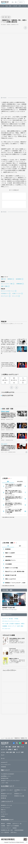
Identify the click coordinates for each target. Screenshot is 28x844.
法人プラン (3, 812)
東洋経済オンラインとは (6, 805)
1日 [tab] (8, 545)
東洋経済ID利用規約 (19, 830)
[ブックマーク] (25, 27)
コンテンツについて (5, 807)
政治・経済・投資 (6, 17)
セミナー (3, 749)
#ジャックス (15, 296)
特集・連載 (8, 5)
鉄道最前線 (8, 549)
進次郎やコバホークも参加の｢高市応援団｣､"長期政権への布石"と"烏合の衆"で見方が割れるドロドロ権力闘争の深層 (8, 425)
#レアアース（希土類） (8, 618)
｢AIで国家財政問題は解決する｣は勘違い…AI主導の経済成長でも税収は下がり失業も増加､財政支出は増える (8, 448)
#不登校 (16, 618)
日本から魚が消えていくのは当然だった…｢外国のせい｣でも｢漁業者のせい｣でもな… (13, 486)
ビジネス (3, 752)
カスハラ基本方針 (5, 832)
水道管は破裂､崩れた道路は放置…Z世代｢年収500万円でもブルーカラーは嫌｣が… (13, 498)
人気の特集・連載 (7, 543)
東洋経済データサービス (6, 793)
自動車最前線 (8, 556)
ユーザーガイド (4, 814)
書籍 (15, 749)
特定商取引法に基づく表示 (7, 830)
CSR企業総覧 (8, 564)
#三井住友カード (4, 293)
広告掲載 (3, 825)
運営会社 (3, 823)
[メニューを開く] (26, 2)
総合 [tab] (8, 481)
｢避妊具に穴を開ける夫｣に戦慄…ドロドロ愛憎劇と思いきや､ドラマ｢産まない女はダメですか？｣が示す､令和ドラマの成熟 (8, 350)
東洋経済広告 (4, 795)
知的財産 (15, 828)
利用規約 (3, 816)
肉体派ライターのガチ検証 (11, 567)
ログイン (21, 2)
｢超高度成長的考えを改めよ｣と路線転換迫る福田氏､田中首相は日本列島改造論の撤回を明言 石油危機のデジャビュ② (8, 415)
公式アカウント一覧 (16, 823)
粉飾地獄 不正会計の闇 (10, 575)
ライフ (2, 755)
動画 (20, 5)
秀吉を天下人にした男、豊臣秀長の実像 (14, 571)
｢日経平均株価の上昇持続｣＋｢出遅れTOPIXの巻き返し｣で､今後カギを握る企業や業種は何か (8, 365)
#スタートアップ (12, 626)
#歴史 (22, 626)
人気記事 (15, 5)
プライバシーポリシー (6, 828)
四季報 (9, 749)
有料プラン (3, 809)
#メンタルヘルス (6, 628)
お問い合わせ (14, 832)
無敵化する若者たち (14, 658)
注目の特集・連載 (7, 590)
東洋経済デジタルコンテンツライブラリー (10, 780)
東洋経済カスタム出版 (19, 795)
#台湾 (18, 626)
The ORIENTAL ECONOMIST (7, 774)
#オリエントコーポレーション (7, 290)
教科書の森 (3, 798)
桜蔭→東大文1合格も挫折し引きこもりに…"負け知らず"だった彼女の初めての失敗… (13, 492)
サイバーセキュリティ (6, 764)
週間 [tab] (20, 545)
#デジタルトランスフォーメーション (11, 621)
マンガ (24, 5)
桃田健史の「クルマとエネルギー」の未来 (15, 582)
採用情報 (9, 823)
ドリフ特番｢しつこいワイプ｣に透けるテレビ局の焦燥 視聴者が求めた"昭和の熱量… (13, 511)
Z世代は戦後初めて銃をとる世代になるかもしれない (17, 639)
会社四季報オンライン (6, 776)
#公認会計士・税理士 (19, 623)
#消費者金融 (19, 283)
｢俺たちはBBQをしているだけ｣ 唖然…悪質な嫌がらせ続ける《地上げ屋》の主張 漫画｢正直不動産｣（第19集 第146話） (8, 342)
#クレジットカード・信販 (6, 283)
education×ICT (4, 762)
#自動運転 (4, 626)
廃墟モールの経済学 (10, 552)
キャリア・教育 (19, 752)
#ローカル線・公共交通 (8, 623)
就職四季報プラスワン (10, 560)
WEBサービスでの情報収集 (13, 825)
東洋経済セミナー (18, 793)
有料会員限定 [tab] (20, 481)
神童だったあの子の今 (10, 579)
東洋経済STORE (4, 778)
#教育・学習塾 (4, 286)
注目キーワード (6, 614)
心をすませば (12, 648)
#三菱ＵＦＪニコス (16, 293)
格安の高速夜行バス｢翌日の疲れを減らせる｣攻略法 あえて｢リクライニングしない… (13, 505)
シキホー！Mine (4, 782)
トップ (2, 5)
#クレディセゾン (4, 296)
